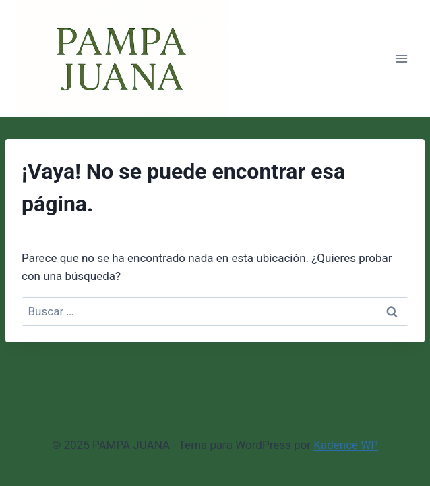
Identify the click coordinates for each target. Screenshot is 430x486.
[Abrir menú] (401, 59)
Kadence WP (345, 445)
